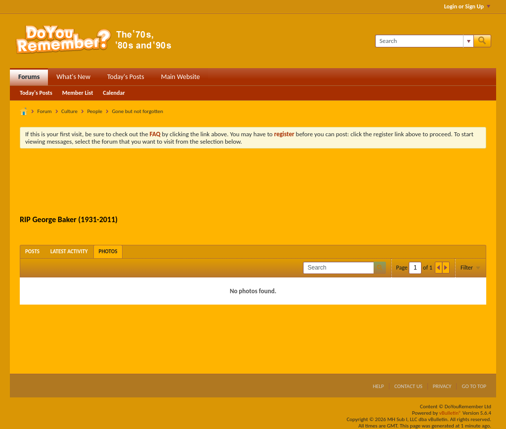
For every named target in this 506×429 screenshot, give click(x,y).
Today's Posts (125, 77)
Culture (69, 111)
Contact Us (408, 386)
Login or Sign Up (467, 6)
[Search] (424, 41)
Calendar (114, 92)
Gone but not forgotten (137, 111)
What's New (73, 77)
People (94, 111)
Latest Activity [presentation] (69, 251)
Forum (45, 111)
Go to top (474, 386)
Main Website (180, 77)
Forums (29, 77)
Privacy (442, 386)
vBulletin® (450, 413)
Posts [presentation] (32, 251)
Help (378, 386)
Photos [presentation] (108, 251)
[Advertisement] (253, 183)
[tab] (32, 251)
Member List (77, 92)
